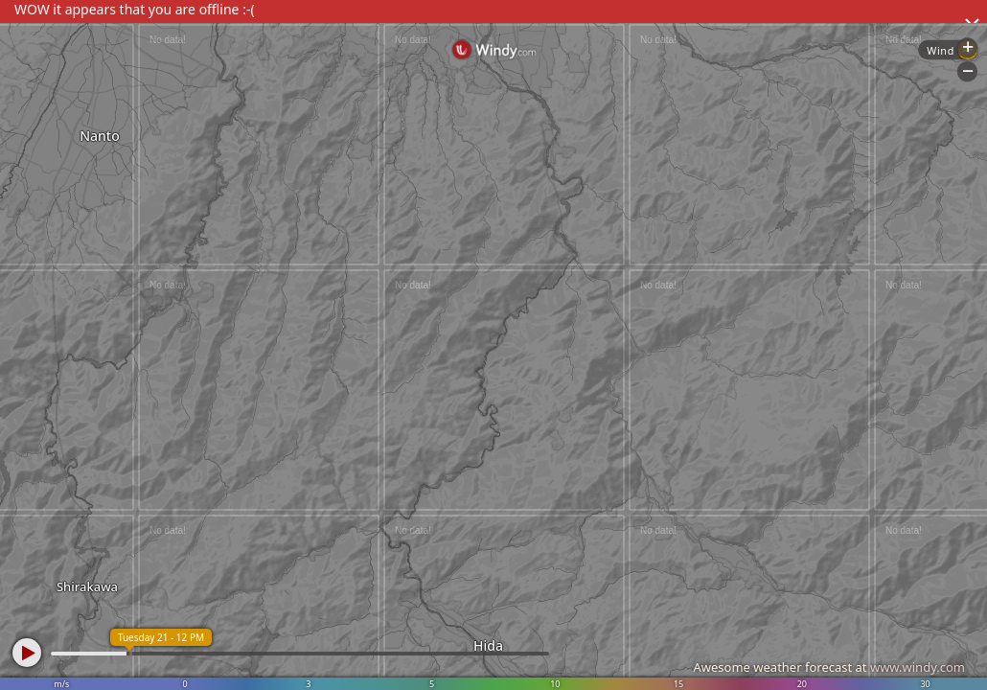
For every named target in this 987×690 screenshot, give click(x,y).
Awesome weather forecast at (829, 667)
